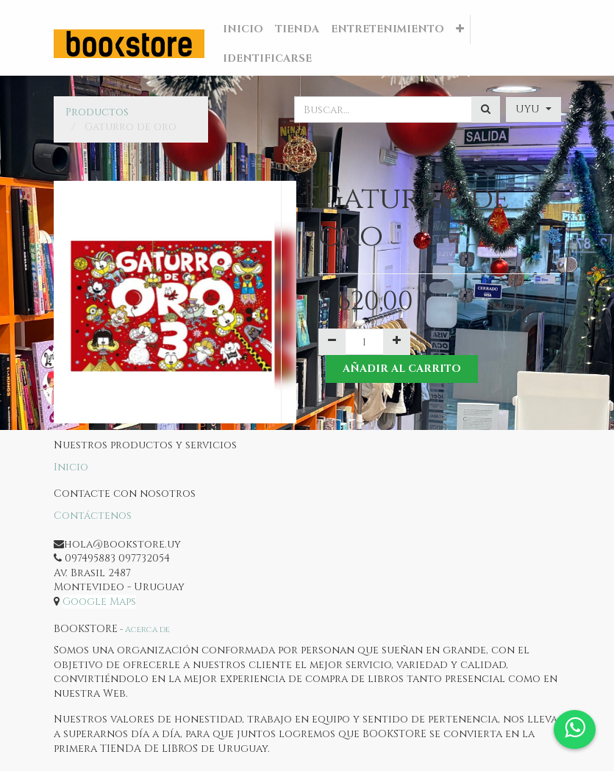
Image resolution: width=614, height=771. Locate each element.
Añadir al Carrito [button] (402, 369)
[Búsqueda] (485, 109)
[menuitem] (243, 29)
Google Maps (99, 602)
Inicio (71, 467)
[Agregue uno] (396, 342)
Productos (97, 112)
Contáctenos (93, 516)
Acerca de (147, 629)
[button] (460, 29)
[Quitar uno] (332, 342)
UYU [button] (529, 109)
